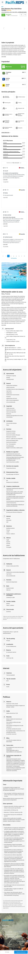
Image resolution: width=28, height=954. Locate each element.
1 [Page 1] (8, 256)
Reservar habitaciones (21, 952)
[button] (3, 28)
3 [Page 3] (13, 256)
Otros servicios (5, 132)
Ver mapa (7, 952)
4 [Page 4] (16, 256)
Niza (2, 6)
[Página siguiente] (21, 256)
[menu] (26, 2)
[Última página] (24, 256)
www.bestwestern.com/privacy (11, 895)
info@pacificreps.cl (9, 934)
